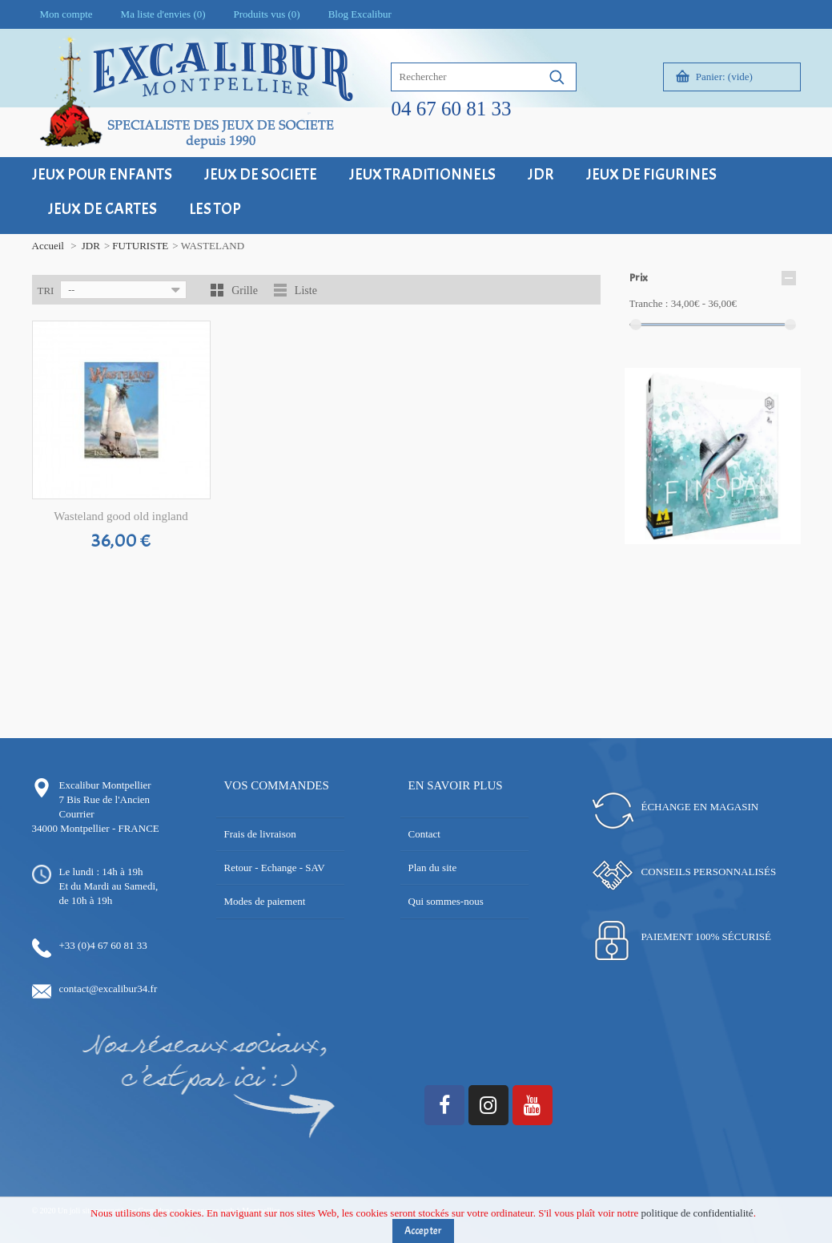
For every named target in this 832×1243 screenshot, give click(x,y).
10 (742, 539)
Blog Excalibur (360, 14)
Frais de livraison (260, 834)
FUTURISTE (140, 246)
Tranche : (649, 303)
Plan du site (432, 868)
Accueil (48, 246)
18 (730, 554)
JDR (91, 246)
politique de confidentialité (697, 1217)
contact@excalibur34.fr (108, 989)
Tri (46, 291)
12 (766, 539)
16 (706, 554)
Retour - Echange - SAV (274, 868)
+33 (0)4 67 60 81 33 (103, 945)
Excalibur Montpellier (105, 785)
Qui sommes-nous (446, 901)
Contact (424, 834)
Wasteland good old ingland (121, 516)
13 (778, 539)
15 (694, 554)
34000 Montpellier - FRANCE (95, 828)
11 (754, 539)
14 (790, 539)
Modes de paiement (265, 901)
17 (718, 554)
